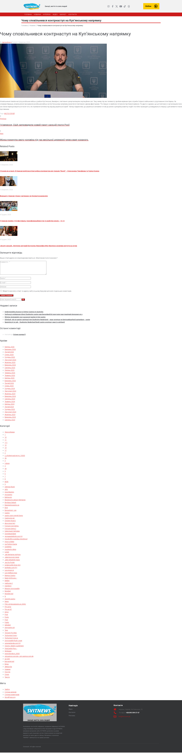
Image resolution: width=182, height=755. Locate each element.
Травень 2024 (10, 404)
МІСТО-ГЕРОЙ (9, 113)
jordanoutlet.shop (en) (13, 567)
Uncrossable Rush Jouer (13, 643)
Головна (24, 25)
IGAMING (8, 549)
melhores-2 (9, 586)
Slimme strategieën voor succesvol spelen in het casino (25, 319)
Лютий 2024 (9, 409)
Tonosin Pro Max (11, 635)
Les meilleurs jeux (11, 575)
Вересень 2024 (10, 399)
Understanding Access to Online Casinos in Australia (24, 314)
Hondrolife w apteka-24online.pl (16, 541)
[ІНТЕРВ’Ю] (47, 14)
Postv (7, 620)
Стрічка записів (10, 694)
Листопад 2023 (10, 414)
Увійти (7, 692)
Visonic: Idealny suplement (14, 648)
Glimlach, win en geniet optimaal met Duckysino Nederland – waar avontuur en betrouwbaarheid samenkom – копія (47, 322)
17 (5, 453)
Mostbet (8, 593)
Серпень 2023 (10, 422)
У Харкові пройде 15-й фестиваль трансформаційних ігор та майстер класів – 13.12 (32, 221)
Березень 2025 (10, 383)
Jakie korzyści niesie (12, 560)
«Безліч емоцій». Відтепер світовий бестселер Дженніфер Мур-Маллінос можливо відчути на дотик (38, 246)
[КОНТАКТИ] (72, 14)
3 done (7, 466)
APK (6, 492)
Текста (7, 679)
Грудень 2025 (10, 360)
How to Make (9, 544)
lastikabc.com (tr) (11, 570)
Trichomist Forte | (11, 638)
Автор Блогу (7, 42)
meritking (8, 588)
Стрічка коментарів (12, 697)
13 (5, 450)
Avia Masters (9, 494)
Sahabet (8, 627)
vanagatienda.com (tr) (13, 646)
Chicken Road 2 (10, 523)
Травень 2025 (10, 378)
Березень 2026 (10, 352)
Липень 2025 (9, 373)
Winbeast (8, 653)
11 (5, 442)
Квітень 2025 (9, 380)
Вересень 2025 (10, 367)
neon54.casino (10, 601)
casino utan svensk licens (14, 518)
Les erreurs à (9, 573)
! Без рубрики (10, 434)
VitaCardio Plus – (11, 651)
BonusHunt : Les (10, 513)
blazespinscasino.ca (12, 507)
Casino (7, 515)
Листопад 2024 (10, 393)
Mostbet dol (9, 596)
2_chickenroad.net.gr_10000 (15, 458)
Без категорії (9, 664)
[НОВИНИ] (37, 14)
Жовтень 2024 (10, 396)
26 (5, 460)
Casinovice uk (10, 520)
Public (7, 625)
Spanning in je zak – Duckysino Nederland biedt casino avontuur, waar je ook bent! (35, 325)
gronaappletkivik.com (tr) (14, 539)
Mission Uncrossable (12, 591)
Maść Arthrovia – (11, 580)
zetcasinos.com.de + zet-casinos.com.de (19, 659)
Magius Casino (10, 578)
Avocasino (8, 497)
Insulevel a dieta (10, 552)
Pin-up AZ (8, 612)
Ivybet (7, 554)
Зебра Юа (8, 669)
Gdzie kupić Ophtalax (12, 533)
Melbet (7, 583)
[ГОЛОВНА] (28, 14)
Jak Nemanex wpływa (13, 557)
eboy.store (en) (10, 526)
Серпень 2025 (10, 370)
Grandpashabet (10, 536)
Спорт (7, 677)
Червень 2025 (10, 375)
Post (6, 617)
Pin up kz (8, 609)
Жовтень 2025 (10, 365)
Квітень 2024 (9, 406)
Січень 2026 (9, 357)
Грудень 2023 (10, 412)
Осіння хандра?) (19, 337)
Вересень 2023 (10, 420)
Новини (32, 25)
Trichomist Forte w (11, 640)
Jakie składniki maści (12, 562)
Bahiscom (8, 500)
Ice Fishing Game (11, 547)
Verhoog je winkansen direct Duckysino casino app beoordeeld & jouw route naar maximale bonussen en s (43, 317)
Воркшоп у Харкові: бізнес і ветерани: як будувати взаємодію (24, 196)
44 (5, 471)
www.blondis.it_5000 (12, 656)
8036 (6, 484)
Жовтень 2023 (10, 417)
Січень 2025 (9, 388)
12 (5, 447)
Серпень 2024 (10, 401)
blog (6, 510)
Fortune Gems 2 (10, 531)
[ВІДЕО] (55, 14)
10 (5, 440)
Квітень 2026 (9, 349)
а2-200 (7, 661)
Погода (7, 674)
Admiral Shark (10, 489)
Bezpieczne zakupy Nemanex (15, 502)
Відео (7, 666)
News (7, 604)
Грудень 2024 (10, 391)
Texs (6, 633)
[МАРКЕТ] (63, 14)
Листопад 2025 (10, 362)
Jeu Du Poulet (10, 565)
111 (6, 445)
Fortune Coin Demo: (12, 528)
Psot (6, 622)
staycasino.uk (10, 630)
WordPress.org (10, 700)
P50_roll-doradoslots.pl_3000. (15, 606)
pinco (7, 614)
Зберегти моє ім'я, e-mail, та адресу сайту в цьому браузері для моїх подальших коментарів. (37, 293)
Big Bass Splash (10, 505)
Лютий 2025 (9, 386)
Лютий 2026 (9, 354)
